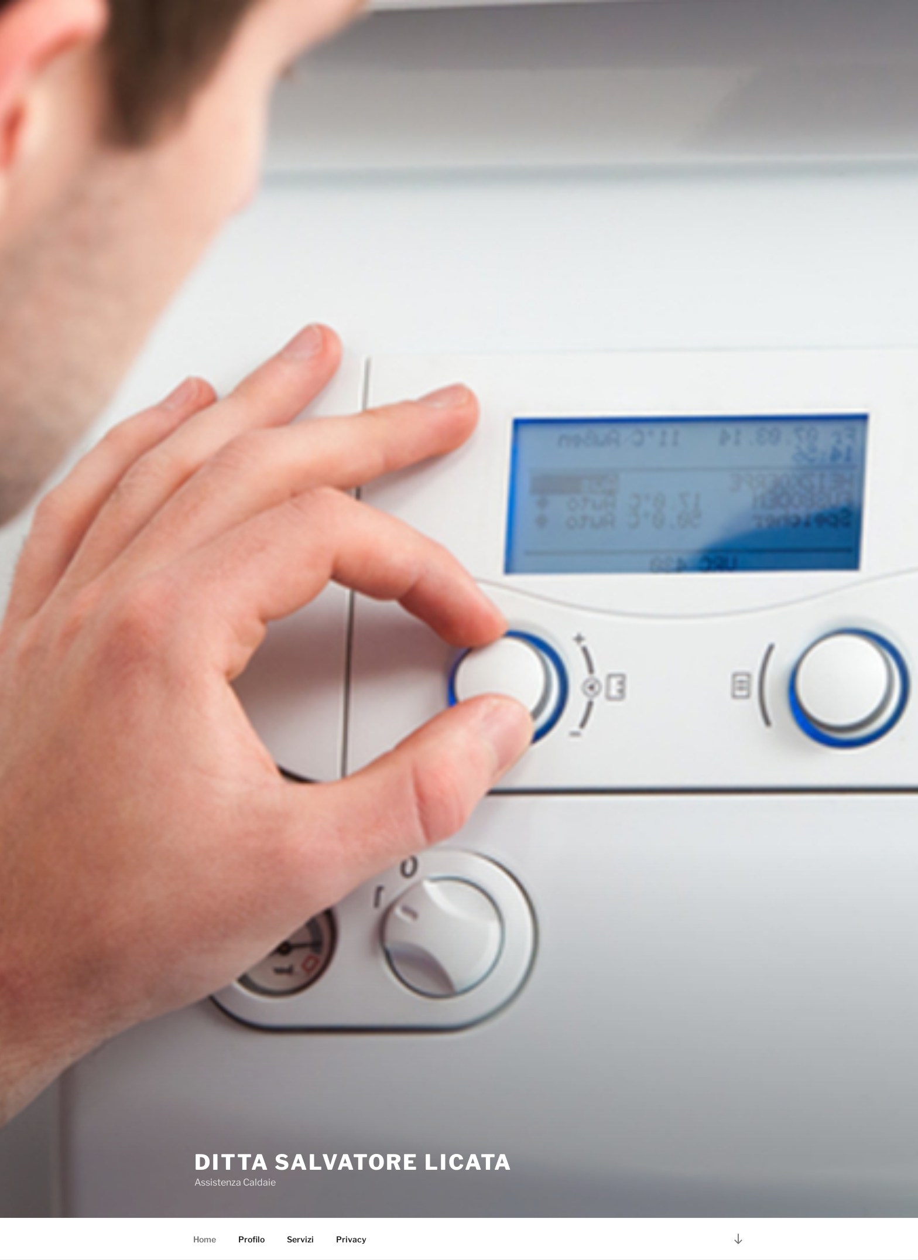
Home (204, 1239)
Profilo (251, 1239)
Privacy (351, 1239)
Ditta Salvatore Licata (353, 1162)
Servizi (300, 1239)
